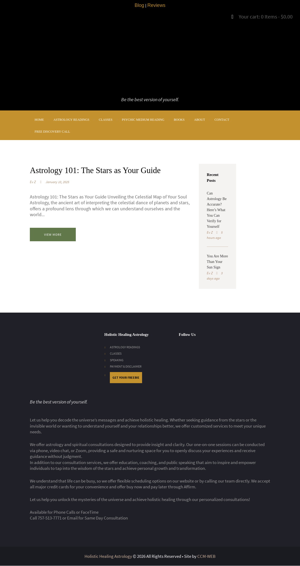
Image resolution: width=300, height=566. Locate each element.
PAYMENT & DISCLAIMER (127, 366)
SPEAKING (117, 360)
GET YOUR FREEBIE (126, 377)
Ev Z (33, 194)
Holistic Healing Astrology (108, 556)
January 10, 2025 (57, 194)
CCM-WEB (206, 556)
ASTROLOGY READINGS (126, 347)
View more (58, 246)
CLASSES (116, 353)
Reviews (156, 5)
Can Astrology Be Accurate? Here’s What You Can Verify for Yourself (217, 210)
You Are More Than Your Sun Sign (217, 261)
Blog (139, 5)
